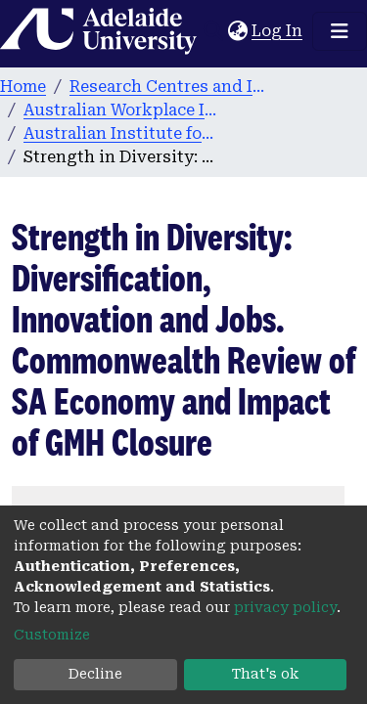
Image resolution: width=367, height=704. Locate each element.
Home (23, 86)
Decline (95, 674)
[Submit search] (213, 31)
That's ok (265, 674)
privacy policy (285, 607)
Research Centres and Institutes (167, 86)
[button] (237, 31)
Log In (278, 31)
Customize (52, 634)
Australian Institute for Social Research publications (121, 133)
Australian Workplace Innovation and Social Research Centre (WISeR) (121, 110)
